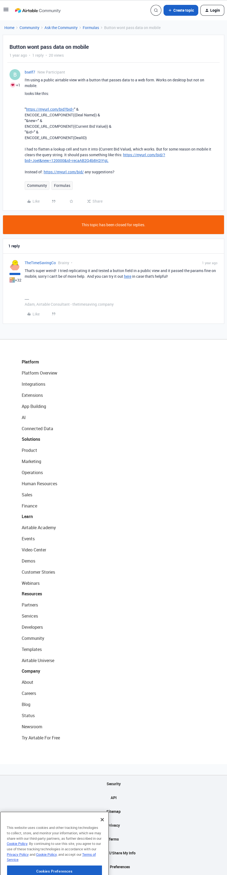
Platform (30, 362)
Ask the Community (61, 27)
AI (24, 417)
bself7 (30, 72)
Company (31, 671)
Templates (32, 649)
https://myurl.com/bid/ (64, 171)
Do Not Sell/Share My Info (113, 852)
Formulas (91, 27)
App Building (34, 406)
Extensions (32, 395)
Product (29, 450)
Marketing (31, 461)
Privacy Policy (18, 869)
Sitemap (113, 811)
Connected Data (37, 429)
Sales (27, 495)
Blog (26, 704)
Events (28, 539)
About (27, 682)
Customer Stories (38, 572)
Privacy (113, 825)
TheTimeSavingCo (40, 262)
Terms (113, 839)
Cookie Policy (17, 858)
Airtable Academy (39, 528)
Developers (32, 627)
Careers (29, 693)
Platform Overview (39, 373)
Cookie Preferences (113, 866)
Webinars (31, 583)
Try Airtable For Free (41, 738)
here (127, 276)
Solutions (31, 439)
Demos (28, 561)
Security (114, 783)
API (114, 797)
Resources (32, 594)
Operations (32, 472)
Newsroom (32, 727)
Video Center (34, 550)
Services (30, 616)
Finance (29, 506)
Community (29, 27)
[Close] (102, 835)
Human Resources (39, 484)
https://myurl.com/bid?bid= (50, 109)
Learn (27, 516)
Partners (30, 605)
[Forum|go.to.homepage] (38, 10)
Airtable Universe (38, 660)
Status (28, 715)
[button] (6, 11)
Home (9, 27)
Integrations (33, 384)
